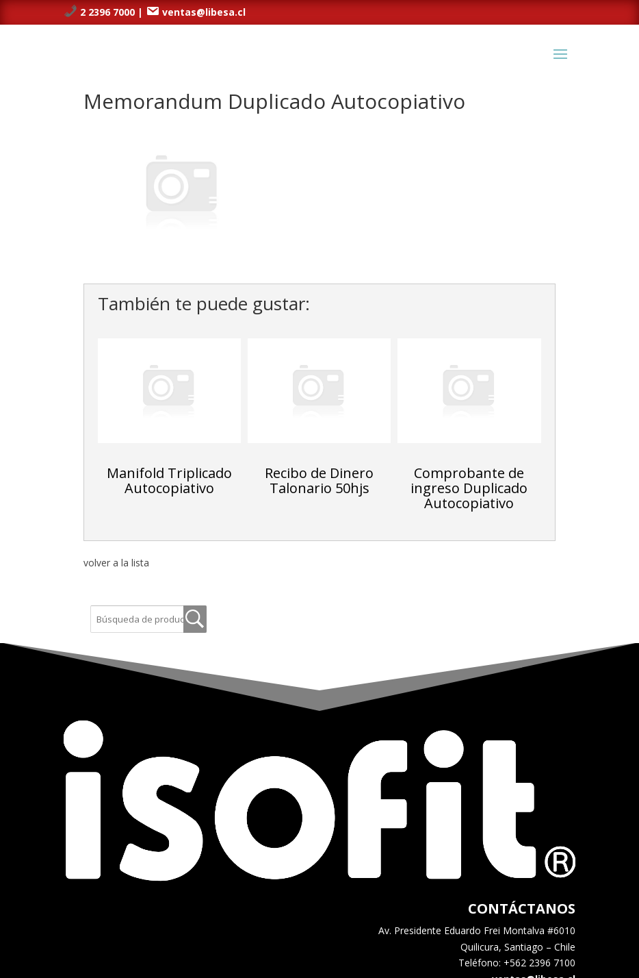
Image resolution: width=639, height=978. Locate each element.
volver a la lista (116, 562)
